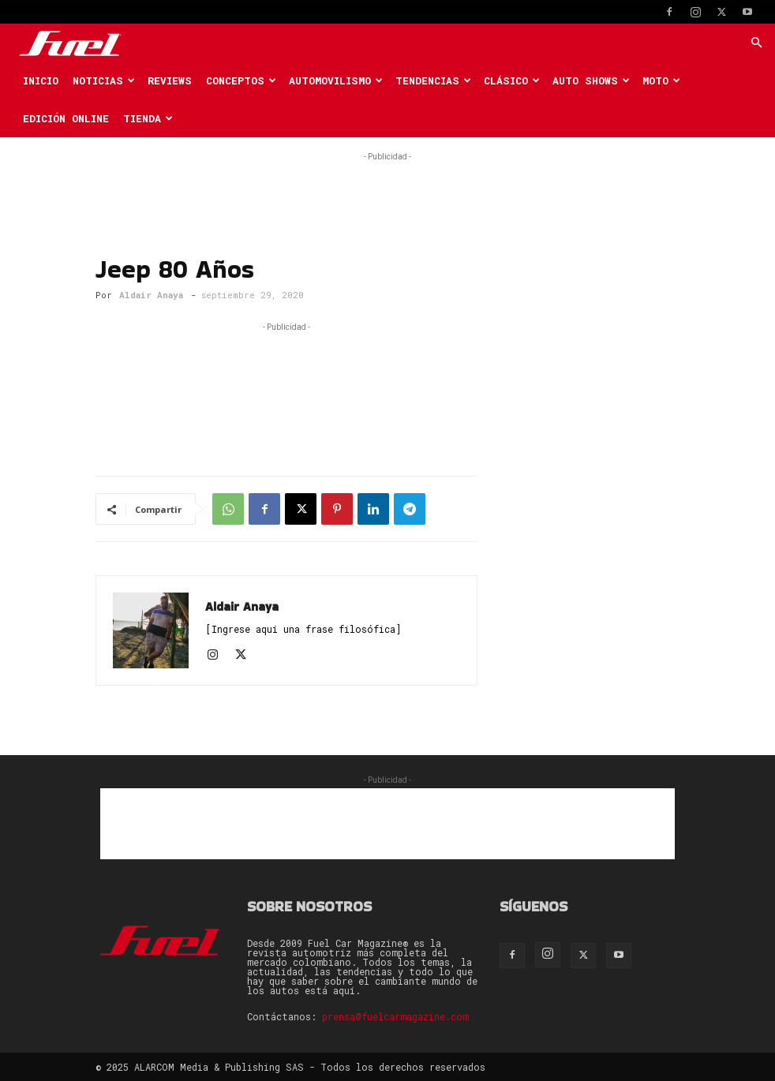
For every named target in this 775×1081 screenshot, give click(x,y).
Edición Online (66, 118)
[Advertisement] (387, 188)
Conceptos (241, 80)
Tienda (148, 118)
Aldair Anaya (151, 295)
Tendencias (433, 80)
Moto (661, 80)
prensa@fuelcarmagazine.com (395, 1016)
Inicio (40, 80)
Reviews (170, 80)
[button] (756, 43)
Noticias (104, 80)
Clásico (512, 80)
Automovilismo (336, 80)
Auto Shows (591, 80)
